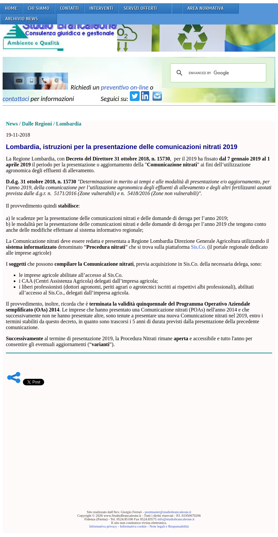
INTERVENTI (101, 8)
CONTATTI (69, 8)
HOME (11, 8)
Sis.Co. (198, 247)
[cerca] (217, 73)
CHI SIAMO (39, 8)
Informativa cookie (133, 526)
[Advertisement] (139, 437)
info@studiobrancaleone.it (175, 519)
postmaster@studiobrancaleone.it (168, 512)
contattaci (16, 99)
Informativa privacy (103, 526)
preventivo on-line (124, 87)
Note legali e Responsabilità (169, 526)
